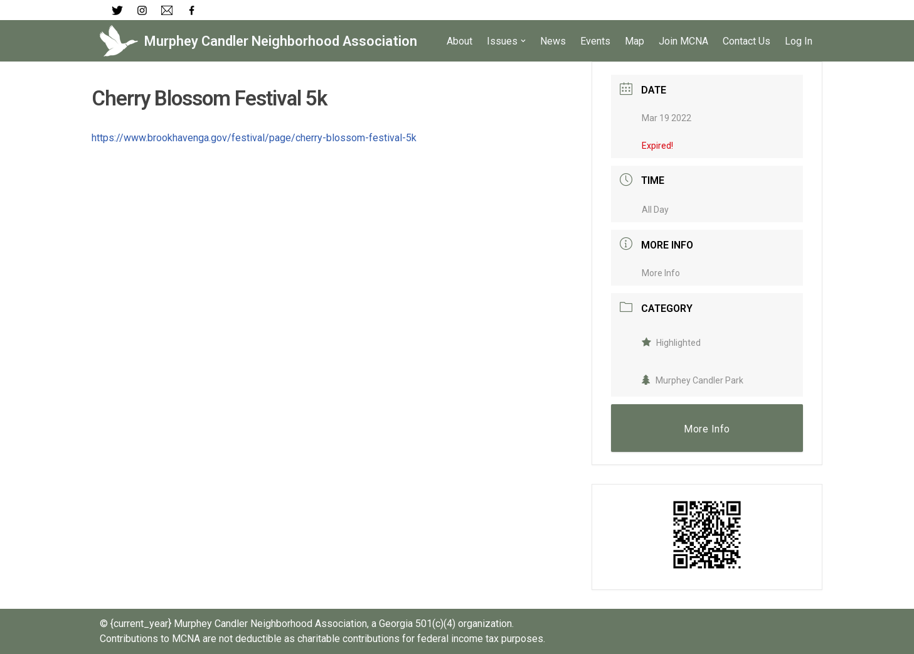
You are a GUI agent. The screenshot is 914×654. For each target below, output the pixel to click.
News (553, 41)
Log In (798, 41)
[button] (523, 40)
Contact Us (746, 41)
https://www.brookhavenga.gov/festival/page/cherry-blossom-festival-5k (254, 138)
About (459, 41)
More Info (661, 273)
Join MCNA (683, 41)
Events (595, 41)
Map (634, 41)
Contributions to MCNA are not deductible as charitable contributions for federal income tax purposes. (322, 639)
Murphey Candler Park (692, 380)
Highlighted (671, 343)
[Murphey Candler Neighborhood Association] (258, 40)
